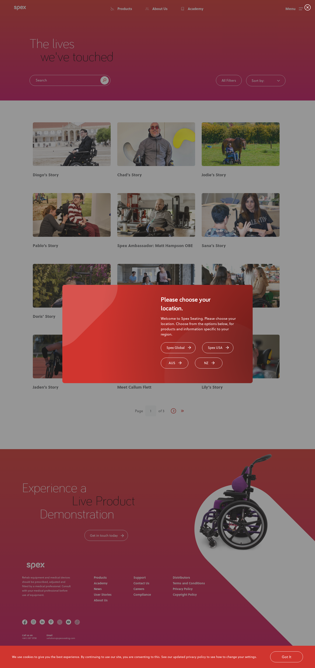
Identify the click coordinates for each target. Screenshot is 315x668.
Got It (286, 656)
